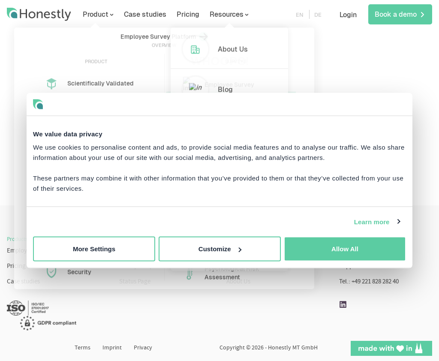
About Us (238, 282)
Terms (82, 348)
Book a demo (400, 14)
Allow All (344, 249)
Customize (219, 249)
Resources (240, 14)
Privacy (143, 348)
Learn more (372, 221)
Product (109, 14)
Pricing (201, 14)
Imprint (112, 348)
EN (300, 14)
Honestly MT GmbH (293, 348)
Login (348, 14)
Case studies (159, 14)
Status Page (134, 282)
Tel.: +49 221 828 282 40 (369, 282)
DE (318, 14)
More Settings (94, 249)
